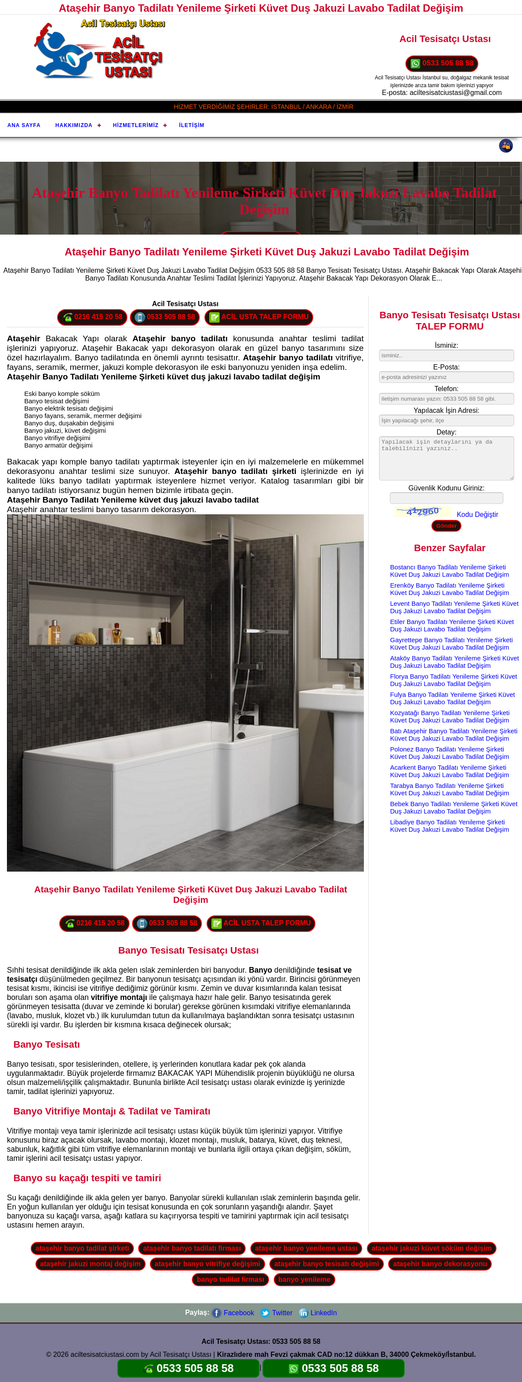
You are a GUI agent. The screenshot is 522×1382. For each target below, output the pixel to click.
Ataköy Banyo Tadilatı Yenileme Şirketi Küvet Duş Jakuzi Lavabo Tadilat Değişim (454, 661)
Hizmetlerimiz (136, 125)
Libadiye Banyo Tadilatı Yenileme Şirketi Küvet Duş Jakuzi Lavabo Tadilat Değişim (449, 825)
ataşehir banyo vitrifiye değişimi (207, 1264)
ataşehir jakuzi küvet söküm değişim (432, 1248)
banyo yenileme (305, 1279)
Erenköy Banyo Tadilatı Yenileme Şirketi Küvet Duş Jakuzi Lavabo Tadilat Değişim (449, 589)
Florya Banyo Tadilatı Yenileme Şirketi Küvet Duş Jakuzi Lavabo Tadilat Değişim (453, 680)
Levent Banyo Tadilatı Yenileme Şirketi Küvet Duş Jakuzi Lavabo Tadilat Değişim (454, 607)
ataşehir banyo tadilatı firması (192, 1248)
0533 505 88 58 (442, 64)
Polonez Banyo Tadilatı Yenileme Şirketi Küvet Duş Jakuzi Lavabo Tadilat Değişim (449, 752)
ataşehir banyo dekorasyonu (440, 1264)
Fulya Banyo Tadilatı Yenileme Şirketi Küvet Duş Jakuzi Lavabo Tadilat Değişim (452, 698)
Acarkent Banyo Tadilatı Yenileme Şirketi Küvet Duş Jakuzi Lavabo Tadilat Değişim (449, 771)
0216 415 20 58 (92, 317)
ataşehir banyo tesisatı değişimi (326, 1264)
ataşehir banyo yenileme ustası (306, 1248)
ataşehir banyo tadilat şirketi (82, 1248)
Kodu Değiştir (477, 514)
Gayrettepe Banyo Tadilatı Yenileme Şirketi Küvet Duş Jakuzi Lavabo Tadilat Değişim (451, 643)
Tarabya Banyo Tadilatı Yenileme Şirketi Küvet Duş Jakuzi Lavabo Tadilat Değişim (449, 789)
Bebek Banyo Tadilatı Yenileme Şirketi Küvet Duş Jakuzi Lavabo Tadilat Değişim (454, 807)
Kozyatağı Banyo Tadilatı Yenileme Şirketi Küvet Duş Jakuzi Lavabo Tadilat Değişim (450, 716)
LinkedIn (317, 1313)
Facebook (232, 1313)
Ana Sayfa (24, 125)
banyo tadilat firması (230, 1279)
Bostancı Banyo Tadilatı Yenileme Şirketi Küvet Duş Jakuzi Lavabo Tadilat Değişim (449, 570)
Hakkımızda (74, 125)
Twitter (276, 1313)
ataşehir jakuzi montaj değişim (90, 1264)
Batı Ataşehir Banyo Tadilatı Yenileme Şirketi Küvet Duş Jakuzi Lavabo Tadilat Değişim (454, 734)
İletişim (191, 125)
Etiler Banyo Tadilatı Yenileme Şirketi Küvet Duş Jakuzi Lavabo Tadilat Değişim (452, 625)
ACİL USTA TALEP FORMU (259, 317)
